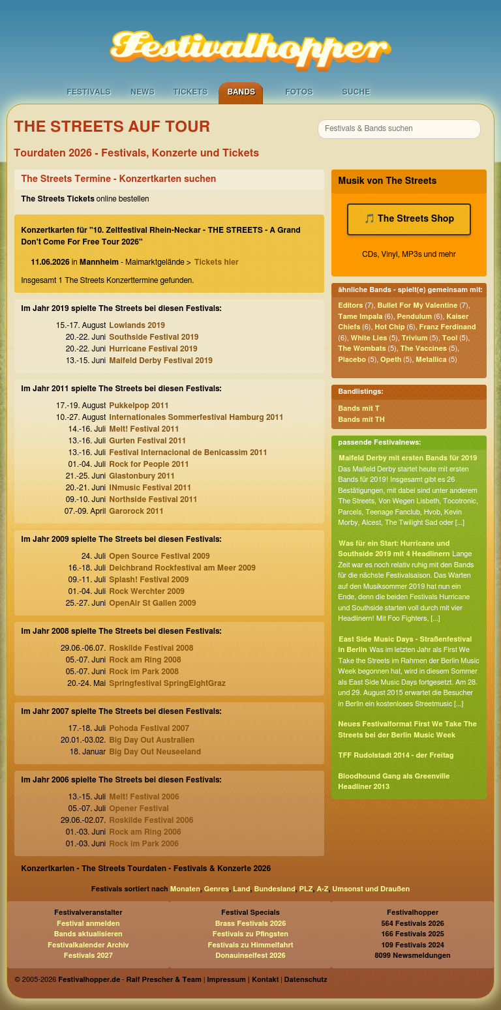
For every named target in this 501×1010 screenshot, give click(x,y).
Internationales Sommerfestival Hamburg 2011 (196, 417)
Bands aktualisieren (88, 934)
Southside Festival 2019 (153, 337)
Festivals (88, 92)
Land (241, 889)
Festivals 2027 (88, 955)
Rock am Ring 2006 (145, 832)
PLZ (306, 889)
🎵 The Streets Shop (409, 219)
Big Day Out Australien (151, 740)
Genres (216, 889)
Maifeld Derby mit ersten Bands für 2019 (408, 458)
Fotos (298, 92)
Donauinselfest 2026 (250, 955)
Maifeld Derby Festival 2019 (161, 360)
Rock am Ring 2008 (145, 660)
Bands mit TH (361, 419)
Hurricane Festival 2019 (153, 349)
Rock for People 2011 (149, 464)
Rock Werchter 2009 (147, 591)
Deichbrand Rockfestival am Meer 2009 (182, 568)
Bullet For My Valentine (417, 305)
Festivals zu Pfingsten (250, 934)
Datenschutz (305, 979)
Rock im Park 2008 (144, 672)
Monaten (185, 889)
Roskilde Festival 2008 (151, 648)
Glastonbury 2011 (142, 476)
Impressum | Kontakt (243, 979)
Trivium (414, 338)
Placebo (352, 359)
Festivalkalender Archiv (88, 945)
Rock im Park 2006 (144, 844)
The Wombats (362, 348)
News (142, 92)
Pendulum (414, 316)
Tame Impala (360, 316)
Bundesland (274, 889)
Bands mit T (359, 408)
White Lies (369, 338)
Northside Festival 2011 (153, 499)
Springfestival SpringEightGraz (167, 683)
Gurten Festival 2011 (147, 441)
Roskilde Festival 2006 (151, 820)
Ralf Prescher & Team (164, 979)
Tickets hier (216, 262)
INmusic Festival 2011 (150, 488)
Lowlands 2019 (137, 325)
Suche (356, 92)
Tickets (190, 92)
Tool (450, 338)
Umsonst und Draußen (371, 889)
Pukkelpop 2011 (139, 405)
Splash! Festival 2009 (149, 580)
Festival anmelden (88, 923)
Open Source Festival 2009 (159, 556)
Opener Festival (138, 808)
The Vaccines (424, 348)
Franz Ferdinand (447, 327)
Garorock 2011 (136, 511)
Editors (350, 305)
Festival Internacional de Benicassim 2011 (188, 452)
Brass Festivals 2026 (250, 923)
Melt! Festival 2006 (144, 797)
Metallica (431, 359)
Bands (241, 92)
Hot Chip (389, 327)
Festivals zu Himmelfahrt (250, 945)
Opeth (390, 359)
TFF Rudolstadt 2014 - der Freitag (395, 755)
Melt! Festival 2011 (144, 429)
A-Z (322, 889)
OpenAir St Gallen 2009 (152, 603)
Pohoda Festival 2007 (149, 728)
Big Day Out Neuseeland (155, 752)
